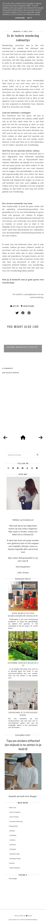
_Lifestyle (12, 849)
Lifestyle (25, 306)
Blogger (33, 796)
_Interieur (12, 844)
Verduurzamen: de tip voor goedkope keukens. (23, 713)
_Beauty (12, 831)
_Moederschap (14, 854)
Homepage (13, 878)
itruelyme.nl (20, 915)
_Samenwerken (14, 868)
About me (12, 807)
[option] (23, 341)
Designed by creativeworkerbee (23, 919)
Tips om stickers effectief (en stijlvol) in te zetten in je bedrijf (23, 745)
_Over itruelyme (14, 812)
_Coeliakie (12, 835)
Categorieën (13, 826)
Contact (12, 863)
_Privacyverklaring (16, 821)
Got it (29, 18)
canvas (26, 162)
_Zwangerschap (15, 858)
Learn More (20, 18)
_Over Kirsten (14, 817)
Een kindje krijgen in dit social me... (23, 347)
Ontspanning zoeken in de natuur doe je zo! (23, 664)
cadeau (33, 183)
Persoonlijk (31, 306)
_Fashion (12, 840)
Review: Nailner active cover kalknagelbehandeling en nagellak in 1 (23, 614)
